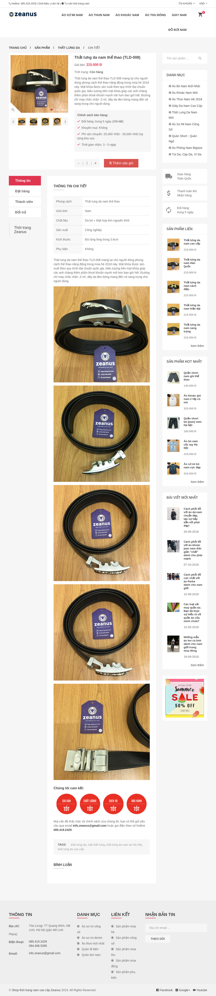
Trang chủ (18, 47)
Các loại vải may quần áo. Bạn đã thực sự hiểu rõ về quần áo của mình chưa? (192, 613)
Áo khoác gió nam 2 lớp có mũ (192, 399)
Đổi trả (20, 212)
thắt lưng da (79, 844)
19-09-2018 (191, 656)
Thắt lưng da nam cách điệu (192, 286)
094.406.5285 (38, 945)
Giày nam (179, 15)
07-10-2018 (191, 564)
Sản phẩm (42, 47)
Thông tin (23, 180)
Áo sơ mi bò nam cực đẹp (192, 465)
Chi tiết (118, 121)
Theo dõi (158, 938)
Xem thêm (197, 346)
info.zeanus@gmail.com (90, 825)
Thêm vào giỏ (121, 163)
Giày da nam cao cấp (187, 105)
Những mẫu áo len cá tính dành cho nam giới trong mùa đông (193, 644)
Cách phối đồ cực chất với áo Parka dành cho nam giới (193, 581)
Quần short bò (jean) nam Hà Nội (193, 422)
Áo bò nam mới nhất (186, 86)
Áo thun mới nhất (90, 943)
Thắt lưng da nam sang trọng (192, 328)
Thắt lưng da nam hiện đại (192, 307)
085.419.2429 (28, 3)
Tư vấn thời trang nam (75, 3)
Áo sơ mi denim (89, 937)
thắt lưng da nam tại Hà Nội (125, 844)
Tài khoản (185, 3)
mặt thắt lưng (97, 844)
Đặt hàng (22, 191)
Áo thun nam (99, 15)
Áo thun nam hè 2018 (187, 99)
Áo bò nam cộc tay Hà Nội (191, 445)
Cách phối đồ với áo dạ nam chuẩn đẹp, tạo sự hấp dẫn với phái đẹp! (193, 517)
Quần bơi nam (88, 954)
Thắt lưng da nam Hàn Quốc (192, 263)
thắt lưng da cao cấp (71, 849)
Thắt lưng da (69, 47)
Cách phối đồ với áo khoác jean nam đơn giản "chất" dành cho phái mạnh (193, 550)
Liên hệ (55, 3)
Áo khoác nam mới (185, 92)
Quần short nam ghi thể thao (191, 376)
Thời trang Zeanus (22, 230)
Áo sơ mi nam (71, 15)
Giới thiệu (43, 3)
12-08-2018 (191, 594)
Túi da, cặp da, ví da (186, 154)
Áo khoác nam (127, 15)
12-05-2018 (191, 627)
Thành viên (24, 202)
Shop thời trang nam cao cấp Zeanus (36, 989)
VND (202, 3)
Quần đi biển (88, 948)
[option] (39, 84)
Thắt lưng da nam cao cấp (192, 242)
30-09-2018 (191, 531)
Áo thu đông (155, 15)
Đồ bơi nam (178, 29)
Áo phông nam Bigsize (187, 147)
